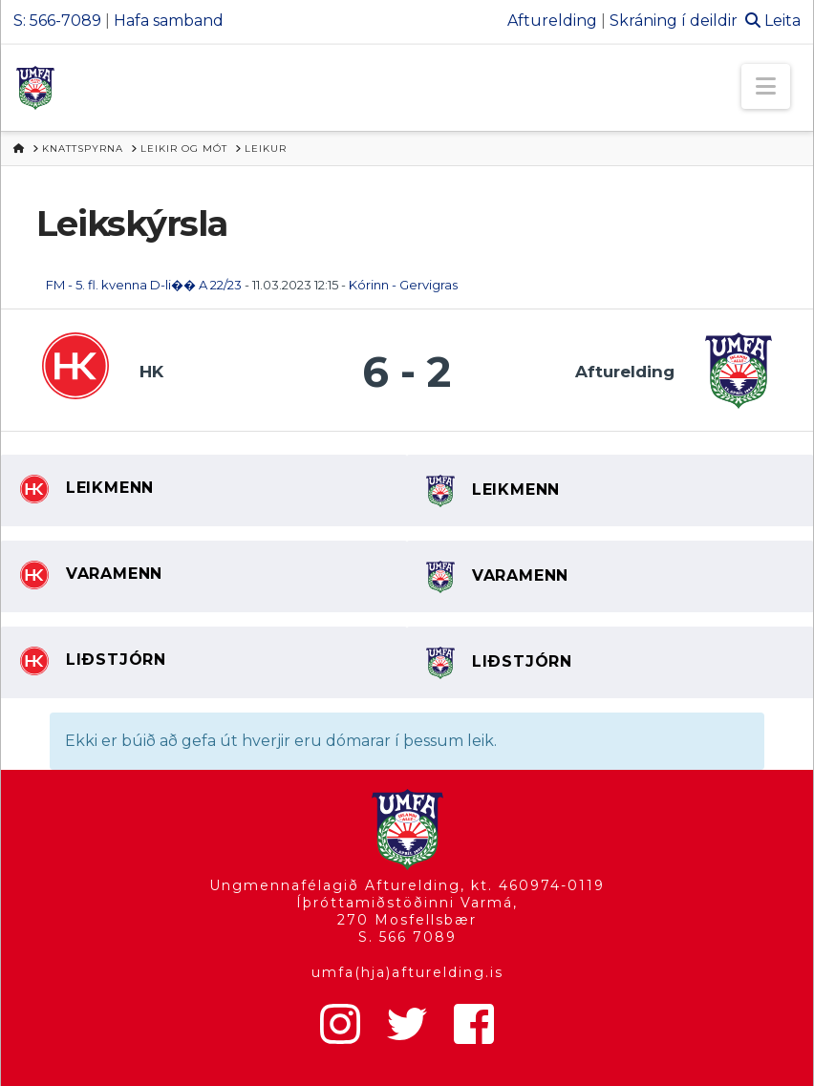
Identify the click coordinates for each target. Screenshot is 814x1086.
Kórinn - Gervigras (403, 284)
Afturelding (552, 20)
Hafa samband (169, 20)
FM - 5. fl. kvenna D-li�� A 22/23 (144, 284)
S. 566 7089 (407, 937)
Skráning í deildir (674, 20)
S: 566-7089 (57, 20)
